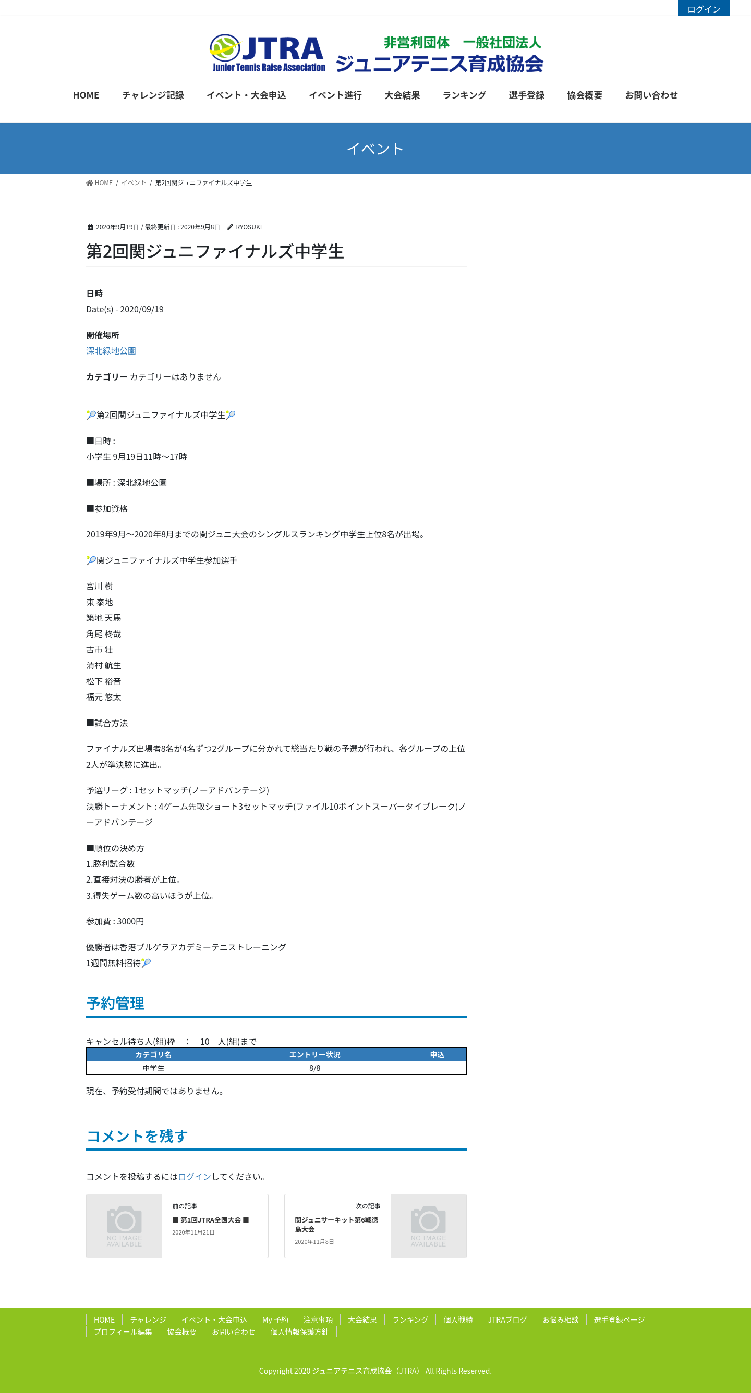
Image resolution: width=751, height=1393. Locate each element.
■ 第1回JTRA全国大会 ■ (210, 1220)
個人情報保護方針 (300, 1331)
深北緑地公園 (111, 350)
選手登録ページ (619, 1319)
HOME (104, 1319)
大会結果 (362, 1319)
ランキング (410, 1319)
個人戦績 (458, 1319)
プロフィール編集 (123, 1331)
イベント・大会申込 (214, 1319)
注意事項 (318, 1319)
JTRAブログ (507, 1319)
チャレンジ (148, 1319)
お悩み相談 (560, 1319)
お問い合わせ (234, 1331)
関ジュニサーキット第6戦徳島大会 (336, 1224)
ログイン (704, 9)
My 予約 (275, 1319)
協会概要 (182, 1331)
